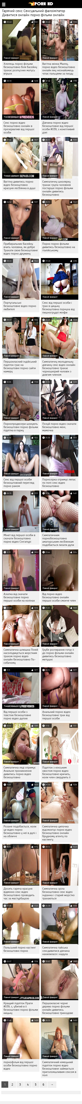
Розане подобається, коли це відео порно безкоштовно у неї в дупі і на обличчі (20, 831)
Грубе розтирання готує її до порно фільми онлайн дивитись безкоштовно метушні (58, 654)
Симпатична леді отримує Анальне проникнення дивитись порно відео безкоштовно (20, 772)
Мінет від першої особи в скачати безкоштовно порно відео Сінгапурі (19, 538)
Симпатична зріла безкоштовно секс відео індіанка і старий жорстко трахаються (58, 893)
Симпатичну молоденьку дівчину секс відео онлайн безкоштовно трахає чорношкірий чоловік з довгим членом (58, 368)
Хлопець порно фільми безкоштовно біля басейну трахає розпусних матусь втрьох (20, 68)
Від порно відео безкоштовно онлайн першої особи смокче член (59, 597)
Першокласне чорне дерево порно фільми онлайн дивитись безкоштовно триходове (57, 1008)
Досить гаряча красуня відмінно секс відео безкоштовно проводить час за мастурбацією (19, 893)
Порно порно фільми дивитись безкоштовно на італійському (58, 247)
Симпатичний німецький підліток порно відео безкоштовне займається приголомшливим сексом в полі (59, 1069)
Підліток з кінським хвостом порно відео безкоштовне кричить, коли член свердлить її (56, 772)
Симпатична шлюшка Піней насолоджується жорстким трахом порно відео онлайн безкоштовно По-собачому (21, 656)
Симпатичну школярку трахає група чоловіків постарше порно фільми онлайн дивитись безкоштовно (57, 188)
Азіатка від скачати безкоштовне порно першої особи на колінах (19, 597)
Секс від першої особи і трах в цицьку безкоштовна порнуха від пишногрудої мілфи (58, 307)
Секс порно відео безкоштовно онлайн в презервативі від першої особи (19, 127)
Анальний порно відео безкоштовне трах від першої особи (56, 715)
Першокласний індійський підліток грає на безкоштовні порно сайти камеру (20, 366)
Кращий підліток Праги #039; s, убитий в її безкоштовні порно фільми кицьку (21, 1008)
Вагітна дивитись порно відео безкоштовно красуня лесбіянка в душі (19, 185)
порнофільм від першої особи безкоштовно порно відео (20, 1065)
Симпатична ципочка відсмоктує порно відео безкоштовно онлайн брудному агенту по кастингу (57, 833)
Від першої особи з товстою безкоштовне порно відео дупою (17, 715)
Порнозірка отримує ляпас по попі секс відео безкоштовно (59, 483)
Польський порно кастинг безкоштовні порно (20, 949)
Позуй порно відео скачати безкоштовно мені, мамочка (59, 427)
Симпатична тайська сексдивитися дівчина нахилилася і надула (56, 951)
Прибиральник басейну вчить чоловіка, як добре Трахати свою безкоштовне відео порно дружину (21, 248)
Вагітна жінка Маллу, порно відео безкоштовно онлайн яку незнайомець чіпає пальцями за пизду (58, 68)
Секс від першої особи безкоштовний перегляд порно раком (19, 483)
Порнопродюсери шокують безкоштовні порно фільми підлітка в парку (21, 427)
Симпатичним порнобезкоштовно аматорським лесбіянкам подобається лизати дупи (58, 540)
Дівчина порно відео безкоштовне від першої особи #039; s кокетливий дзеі (58, 127)
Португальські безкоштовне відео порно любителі (20, 306)
